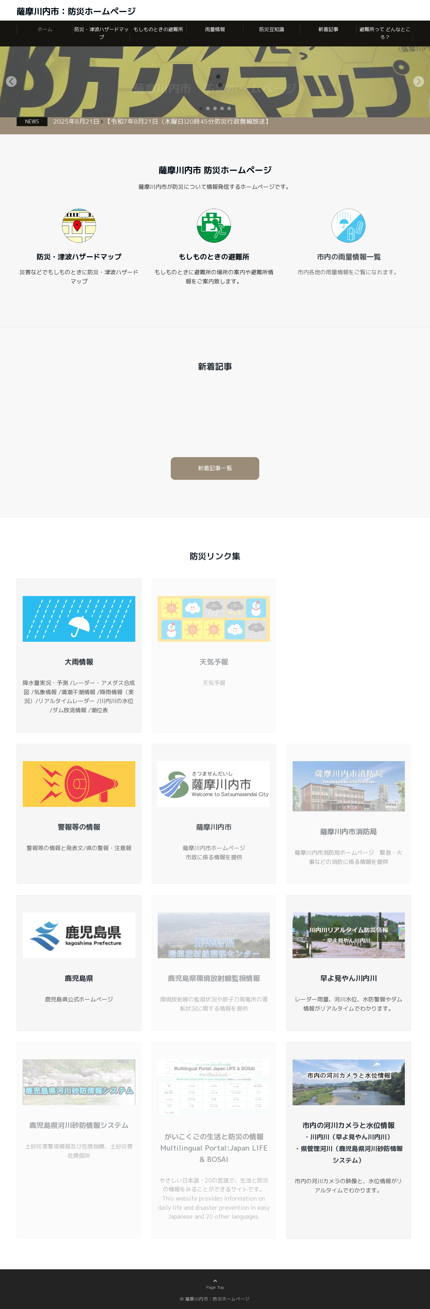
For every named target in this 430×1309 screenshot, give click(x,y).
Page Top (215, 1293)
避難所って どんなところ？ (385, 33)
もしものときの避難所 (158, 29)
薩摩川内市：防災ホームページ (76, 11)
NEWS (32, 121)
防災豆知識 (271, 29)
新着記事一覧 (215, 468)
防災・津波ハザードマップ (101, 33)
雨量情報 (215, 29)
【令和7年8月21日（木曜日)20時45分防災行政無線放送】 (188, 121)
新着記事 (328, 29)
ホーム (45, 29)
